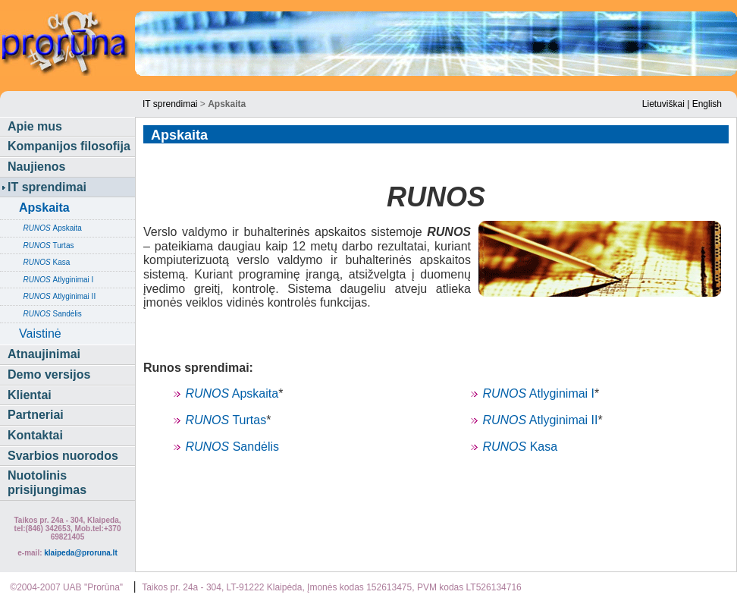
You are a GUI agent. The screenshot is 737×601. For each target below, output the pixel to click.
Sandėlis (50, 314)
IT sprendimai (170, 104)
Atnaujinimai (44, 354)
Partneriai (36, 414)
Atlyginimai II (57, 296)
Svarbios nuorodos (63, 455)
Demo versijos (49, 374)
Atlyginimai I (56, 279)
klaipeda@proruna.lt (80, 553)
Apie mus (35, 126)
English (707, 104)
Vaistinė (40, 333)
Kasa (44, 262)
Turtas (46, 245)
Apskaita (50, 228)
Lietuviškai (663, 104)
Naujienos (36, 166)
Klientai (30, 395)
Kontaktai (35, 435)
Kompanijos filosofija (69, 146)
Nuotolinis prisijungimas (47, 482)
